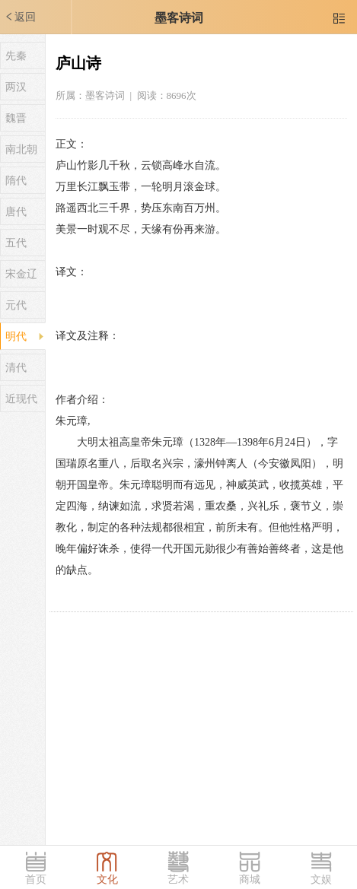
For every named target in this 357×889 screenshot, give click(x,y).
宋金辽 (21, 274)
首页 (35, 879)
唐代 (16, 211)
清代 (16, 367)
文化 (107, 879)
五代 (16, 243)
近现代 (21, 399)
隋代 (16, 180)
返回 (20, 16)
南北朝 (21, 149)
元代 (16, 305)
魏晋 (16, 118)
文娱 (321, 879)
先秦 (16, 56)
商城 (249, 879)
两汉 (16, 87)
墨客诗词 (179, 17)
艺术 (178, 879)
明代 (16, 336)
